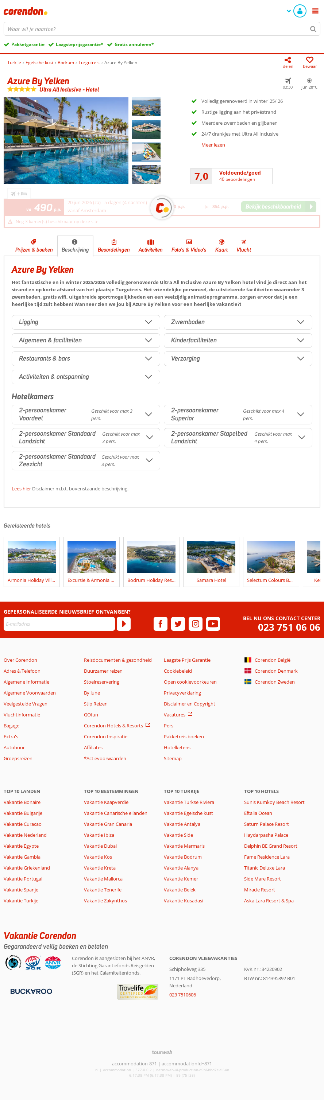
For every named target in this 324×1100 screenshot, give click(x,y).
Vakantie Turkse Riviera (189, 802)
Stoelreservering (101, 682)
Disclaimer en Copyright (189, 703)
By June (92, 692)
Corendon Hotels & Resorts (113, 725)
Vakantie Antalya (182, 824)
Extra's (11, 736)
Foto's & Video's (189, 249)
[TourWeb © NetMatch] (162, 1052)
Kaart (221, 249)
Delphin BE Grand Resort (270, 846)
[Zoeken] (313, 29)
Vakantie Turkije (21, 900)
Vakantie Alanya (181, 867)
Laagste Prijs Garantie (187, 660)
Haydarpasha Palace (266, 835)
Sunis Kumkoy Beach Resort (274, 802)
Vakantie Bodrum (183, 857)
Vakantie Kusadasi (183, 900)
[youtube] (213, 624)
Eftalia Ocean (258, 813)
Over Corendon (20, 660)
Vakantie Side (178, 835)
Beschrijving (75, 249)
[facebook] (160, 624)
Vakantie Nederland (25, 835)
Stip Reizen (96, 703)
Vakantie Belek (180, 889)
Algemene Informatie (26, 682)
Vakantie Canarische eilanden (115, 813)
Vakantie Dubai (100, 846)
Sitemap (173, 758)
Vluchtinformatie (22, 714)
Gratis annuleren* (134, 44)
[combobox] (162, 29)
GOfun (91, 714)
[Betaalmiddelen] (30, 990)
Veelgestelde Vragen (25, 703)
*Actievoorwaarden (105, 758)
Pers (168, 725)
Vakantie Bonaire (22, 802)
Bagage (11, 725)
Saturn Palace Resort (266, 824)
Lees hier (21, 488)
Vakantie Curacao (23, 824)
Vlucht (243, 249)
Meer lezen (213, 144)
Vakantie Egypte (21, 846)
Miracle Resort (259, 889)
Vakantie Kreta (100, 867)
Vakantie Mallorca (103, 878)
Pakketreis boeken (184, 736)
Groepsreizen (18, 758)
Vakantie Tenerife (103, 889)
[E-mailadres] (59, 624)
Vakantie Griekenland (27, 867)
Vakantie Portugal (23, 878)
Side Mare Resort (262, 878)
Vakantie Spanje (21, 889)
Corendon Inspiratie (105, 736)
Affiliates (93, 747)
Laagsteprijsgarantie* (79, 44)
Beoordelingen (114, 249)
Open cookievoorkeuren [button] (190, 682)
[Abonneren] (124, 624)
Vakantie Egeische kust (188, 813)
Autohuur (14, 747)
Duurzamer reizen (103, 671)
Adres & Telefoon (22, 671)
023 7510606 (182, 994)
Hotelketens (177, 747)
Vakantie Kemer (181, 878)
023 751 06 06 (289, 627)
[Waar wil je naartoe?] (162, 29)
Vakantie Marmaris (184, 846)
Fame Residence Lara (267, 857)
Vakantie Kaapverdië (106, 802)
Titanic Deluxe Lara (264, 867)
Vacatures (174, 714)
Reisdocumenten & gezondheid (118, 660)
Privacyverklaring (182, 692)
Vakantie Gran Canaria (108, 824)
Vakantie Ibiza (99, 835)
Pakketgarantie (28, 44)
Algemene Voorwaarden (30, 692)
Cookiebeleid (178, 671)
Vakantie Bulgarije (23, 813)
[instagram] (195, 624)
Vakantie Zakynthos (105, 900)
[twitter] (178, 624)
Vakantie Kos (98, 857)
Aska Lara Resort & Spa (269, 900)
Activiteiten (151, 249)
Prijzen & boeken (34, 249)
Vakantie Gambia (22, 857)
